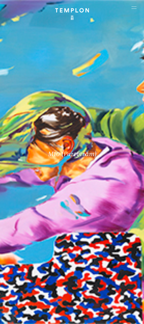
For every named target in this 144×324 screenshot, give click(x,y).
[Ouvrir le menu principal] (133, 7)
